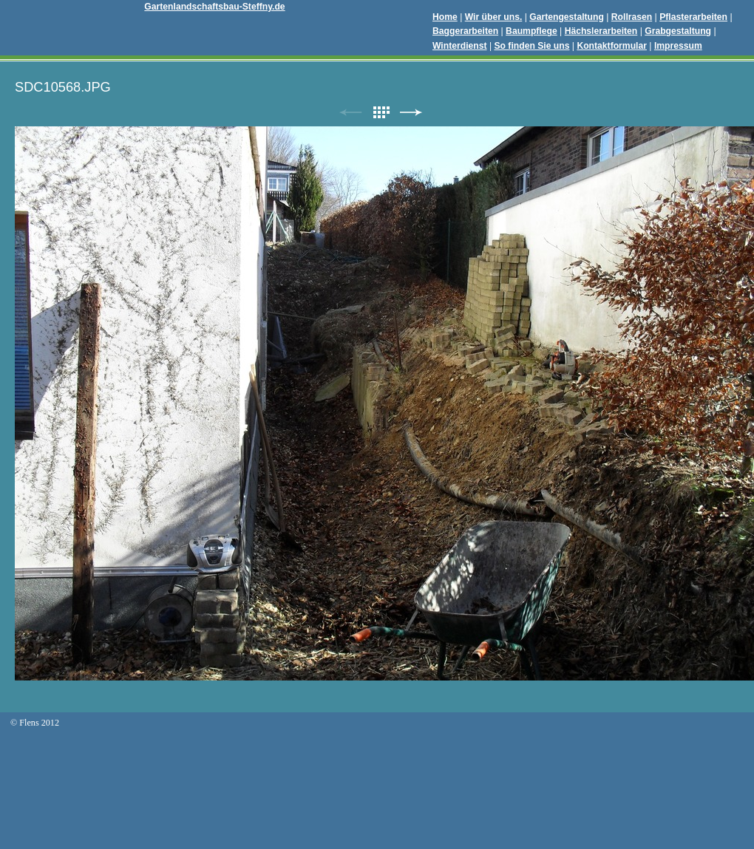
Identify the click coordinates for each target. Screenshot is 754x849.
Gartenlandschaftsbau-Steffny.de (214, 6)
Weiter (411, 112)
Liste (380, 112)
